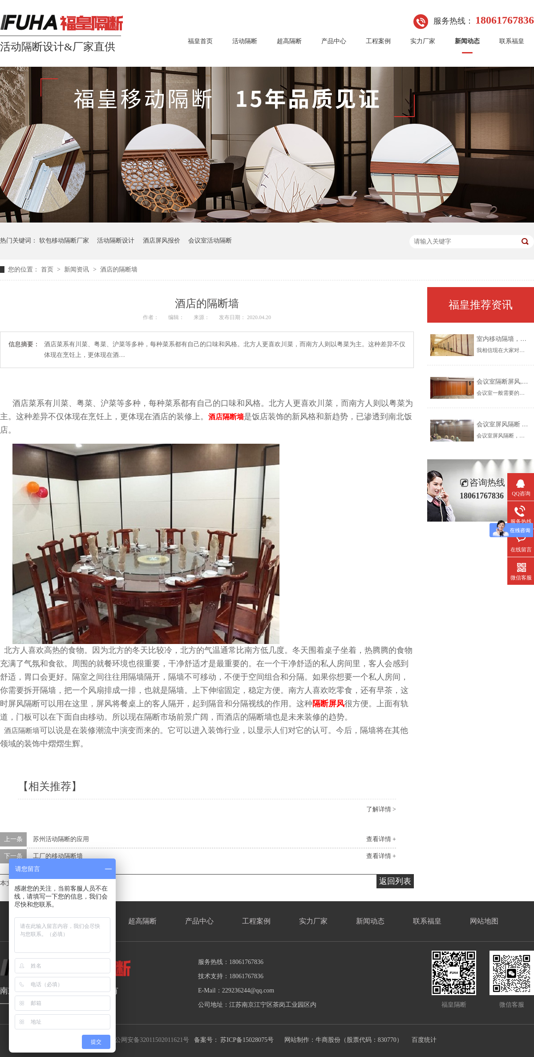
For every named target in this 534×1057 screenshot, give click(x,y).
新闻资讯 (77, 269)
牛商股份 (328, 1040)
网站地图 (484, 921)
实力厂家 (422, 41)
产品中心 (333, 41)
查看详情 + (381, 839)
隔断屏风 (328, 703)
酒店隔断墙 (226, 417)
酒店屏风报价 (161, 240)
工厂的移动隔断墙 (58, 856)
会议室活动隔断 (210, 240)
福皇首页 (200, 41)
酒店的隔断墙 (119, 269)
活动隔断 (244, 41)
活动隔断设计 (115, 240)
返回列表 (395, 881)
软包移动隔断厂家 (64, 240)
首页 (48, 269)
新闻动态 (467, 41)
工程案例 (378, 41)
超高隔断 (289, 41)
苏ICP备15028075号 (247, 1040)
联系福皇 (511, 41)
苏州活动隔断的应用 (61, 839)
